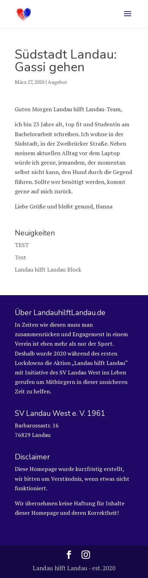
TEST (22, 245)
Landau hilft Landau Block (48, 269)
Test (20, 257)
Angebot (57, 82)
